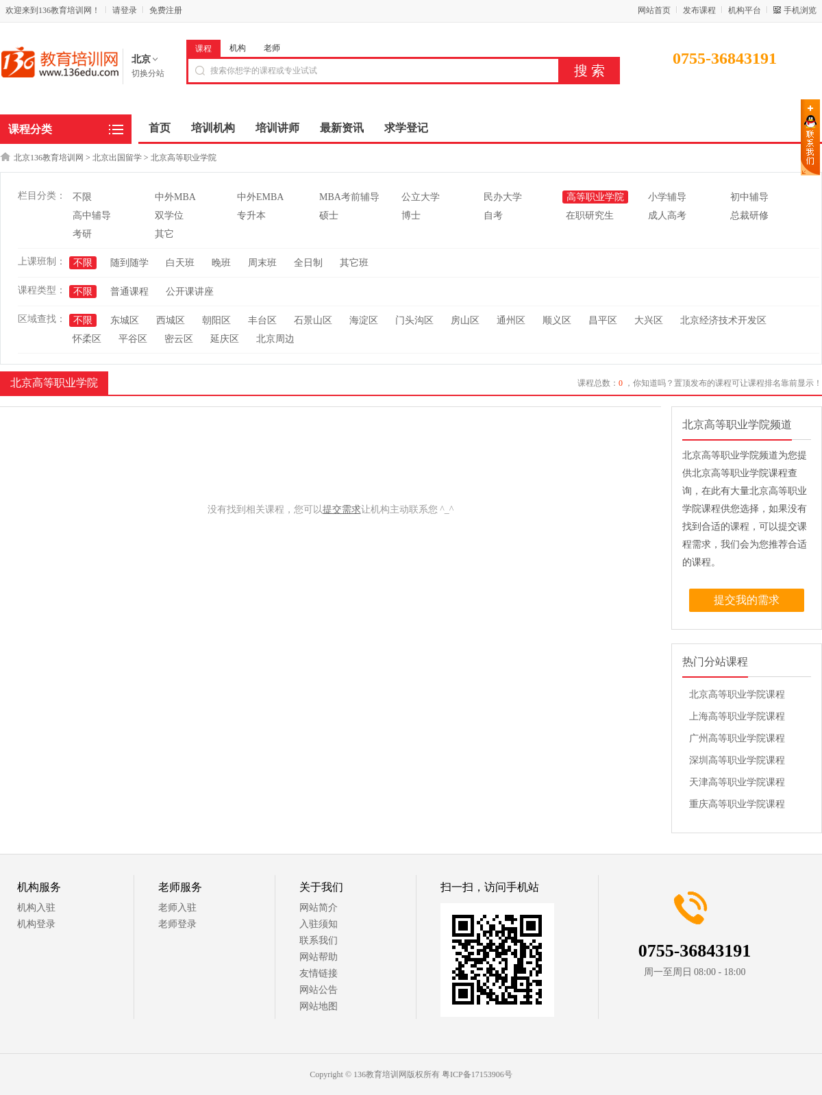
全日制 (308, 263)
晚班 (221, 263)
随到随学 (129, 263)
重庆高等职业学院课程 (737, 804)
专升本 (251, 215)
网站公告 (318, 990)
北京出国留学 (117, 157)
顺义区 (557, 320)
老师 (272, 48)
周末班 (262, 263)
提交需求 (342, 509)
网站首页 (654, 10)
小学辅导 (667, 197)
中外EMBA (260, 197)
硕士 (328, 215)
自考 (493, 215)
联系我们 (318, 940)
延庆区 (224, 339)
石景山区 (313, 320)
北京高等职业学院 (183, 157)
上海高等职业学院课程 (737, 716)
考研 (82, 234)
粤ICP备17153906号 (477, 1074)
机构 (237, 48)
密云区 (178, 339)
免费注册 (165, 10)
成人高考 (667, 215)
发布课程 (699, 10)
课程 (203, 48)
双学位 (169, 215)
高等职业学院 (595, 197)
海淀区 (363, 320)
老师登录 (177, 924)
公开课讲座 (190, 291)
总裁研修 (749, 215)
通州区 (511, 320)
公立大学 (420, 197)
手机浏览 (800, 10)
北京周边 (275, 339)
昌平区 (602, 320)
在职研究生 (590, 215)
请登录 (124, 10)
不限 (82, 197)
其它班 (354, 263)
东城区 (124, 320)
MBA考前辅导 (349, 197)
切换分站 (148, 73)
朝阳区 (216, 320)
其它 (164, 234)
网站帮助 (318, 957)
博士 (411, 215)
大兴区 (648, 320)
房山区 (465, 320)
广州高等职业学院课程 (737, 738)
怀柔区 (87, 339)
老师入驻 (177, 907)
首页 (160, 128)
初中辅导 (749, 197)
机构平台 (744, 10)
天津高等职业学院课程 (737, 782)
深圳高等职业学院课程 (737, 760)
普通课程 (129, 291)
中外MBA (175, 197)
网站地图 (318, 1006)
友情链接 (318, 973)
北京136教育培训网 (49, 157)
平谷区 (133, 339)
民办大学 (503, 197)
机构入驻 (36, 907)
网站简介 (318, 907)
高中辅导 (92, 215)
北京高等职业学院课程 (737, 694)
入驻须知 (318, 924)
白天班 (180, 263)
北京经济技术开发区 (723, 320)
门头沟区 (414, 320)
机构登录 (36, 924)
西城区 (170, 320)
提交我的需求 (747, 600)
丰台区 (262, 320)
